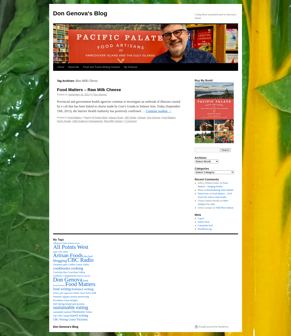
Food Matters (74, 117)
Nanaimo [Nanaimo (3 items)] (57, 296)
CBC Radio (130, 117)
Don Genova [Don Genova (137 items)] (67, 279)
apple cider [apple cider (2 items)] (57, 252)
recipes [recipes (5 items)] (74, 300)
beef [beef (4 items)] (90, 256)
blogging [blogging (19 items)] (60, 260)
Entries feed (203, 222)
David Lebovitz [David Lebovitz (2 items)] (83, 276)
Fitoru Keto (203, 193)
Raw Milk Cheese (113, 121)
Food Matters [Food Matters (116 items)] (80, 284)
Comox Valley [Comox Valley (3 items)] (82, 264)
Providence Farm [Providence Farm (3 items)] (61, 300)
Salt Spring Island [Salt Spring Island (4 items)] (62, 303)
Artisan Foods (116, 117)
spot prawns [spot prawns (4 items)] (78, 303)
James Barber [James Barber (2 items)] (85, 293)
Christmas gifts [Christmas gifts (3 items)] (60, 264)
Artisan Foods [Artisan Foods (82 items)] (68, 255)
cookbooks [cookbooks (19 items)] (61, 268)
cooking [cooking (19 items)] (77, 268)
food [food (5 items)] (85, 280)
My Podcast (130, 67)
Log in (201, 218)
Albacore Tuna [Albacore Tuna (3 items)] (60, 243)
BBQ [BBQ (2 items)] (85, 256)
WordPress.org (205, 229)
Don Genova (100, 94)
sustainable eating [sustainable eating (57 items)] (70, 307)
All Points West (99, 117)
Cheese (142, 117)
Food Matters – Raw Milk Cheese (89, 89)
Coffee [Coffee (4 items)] (71, 264)
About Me (73, 67)
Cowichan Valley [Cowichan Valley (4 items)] (76, 272)
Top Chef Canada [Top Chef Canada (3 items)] (61, 315)
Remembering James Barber (220, 190)
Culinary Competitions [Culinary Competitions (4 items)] (65, 275)
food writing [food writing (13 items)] (62, 289)
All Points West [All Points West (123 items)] (70, 247)
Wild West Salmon (225, 207)
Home (60, 67)
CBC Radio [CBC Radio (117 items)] (80, 260)
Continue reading (159, 111)
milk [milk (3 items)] (94, 293)
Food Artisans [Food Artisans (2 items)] (59, 285)
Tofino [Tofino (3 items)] (89, 312)
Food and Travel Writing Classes (101, 67)
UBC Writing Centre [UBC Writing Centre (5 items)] (64, 319)
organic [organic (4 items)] (66, 296)
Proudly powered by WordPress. (214, 326)
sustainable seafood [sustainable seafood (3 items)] (62, 312)
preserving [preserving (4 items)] (83, 296)
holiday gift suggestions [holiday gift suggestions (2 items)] (63, 293)
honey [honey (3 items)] (76, 293)
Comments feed (205, 225)
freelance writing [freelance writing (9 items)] (82, 289)
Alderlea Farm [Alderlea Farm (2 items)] (74, 243)
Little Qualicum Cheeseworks (87, 121)
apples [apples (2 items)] (65, 252)
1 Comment (130, 121)
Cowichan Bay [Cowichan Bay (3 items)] (60, 272)
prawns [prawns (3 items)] (74, 296)
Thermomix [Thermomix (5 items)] (78, 311)
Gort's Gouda (64, 121)
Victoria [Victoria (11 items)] (82, 319)
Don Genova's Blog (80, 13)
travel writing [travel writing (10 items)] (79, 315)
